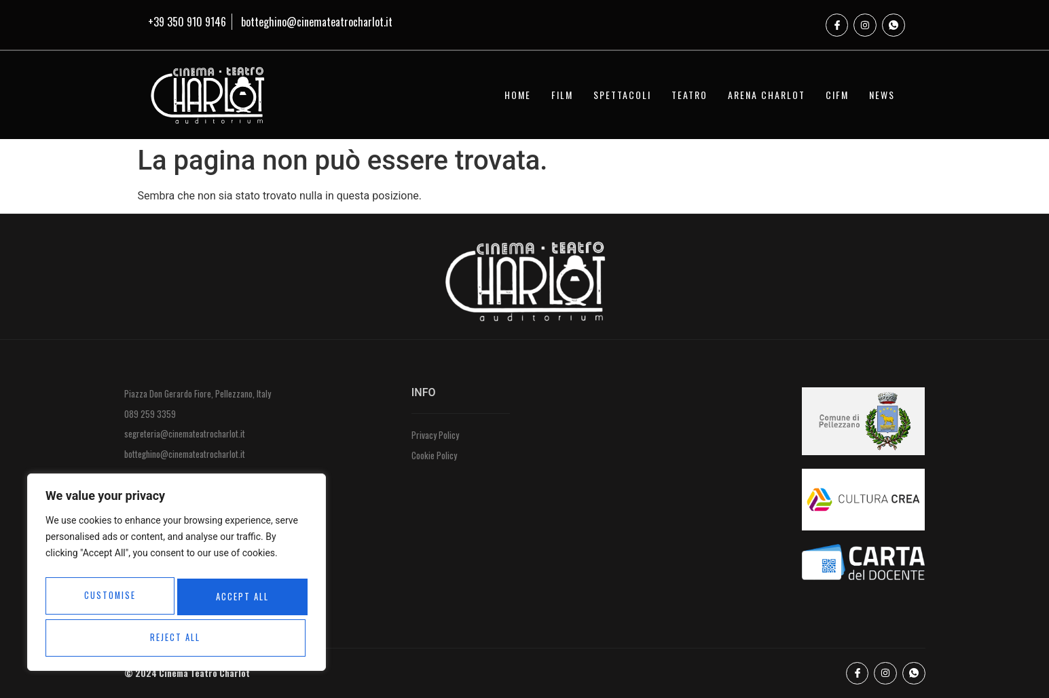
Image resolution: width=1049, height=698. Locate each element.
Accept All (177, 637)
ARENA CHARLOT (766, 95)
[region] (176, 576)
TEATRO (689, 95)
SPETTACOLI (622, 95)
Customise (108, 599)
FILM (562, 95)
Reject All (240, 599)
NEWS (882, 95)
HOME (517, 95)
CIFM (837, 95)
